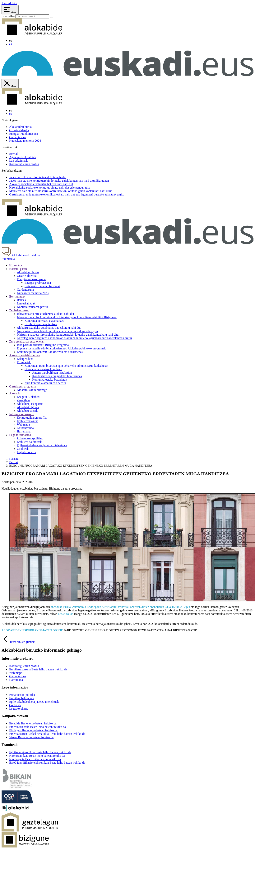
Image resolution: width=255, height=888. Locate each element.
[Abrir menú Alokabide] (10, 9)
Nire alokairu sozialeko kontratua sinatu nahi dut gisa (49, 187)
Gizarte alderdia (19, 130)
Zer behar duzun (19, 310)
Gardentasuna (17, 137)
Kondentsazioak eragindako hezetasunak (57, 376)
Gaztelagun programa (22, 386)
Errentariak (24, 362)
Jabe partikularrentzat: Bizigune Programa (43, 345)
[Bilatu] (51, 17)
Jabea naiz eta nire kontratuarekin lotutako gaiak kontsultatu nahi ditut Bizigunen (67, 317)
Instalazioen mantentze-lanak (42, 286)
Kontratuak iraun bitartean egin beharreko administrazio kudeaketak (66, 365)
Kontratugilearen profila (24, 164)
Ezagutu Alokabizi (28, 396)
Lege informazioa (20, 435)
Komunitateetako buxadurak (49, 379)
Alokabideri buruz (20, 126)
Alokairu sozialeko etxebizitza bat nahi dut (41, 184)
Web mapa (23, 424)
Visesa (31, 737)
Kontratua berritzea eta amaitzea (44, 320)
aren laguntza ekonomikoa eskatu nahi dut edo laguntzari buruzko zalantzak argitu (66, 194)
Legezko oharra (26, 452)
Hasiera (14, 458)
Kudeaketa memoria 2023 (33, 293)
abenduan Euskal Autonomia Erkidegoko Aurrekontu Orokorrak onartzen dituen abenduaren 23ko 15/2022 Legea (120, 607)
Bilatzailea (8, 16)
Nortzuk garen (18, 268)
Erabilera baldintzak (29, 441)
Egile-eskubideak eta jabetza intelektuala (42, 445)
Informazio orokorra (21, 414)
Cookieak (23, 448)
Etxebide (33, 723)
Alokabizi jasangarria (30, 403)
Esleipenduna (25, 358)
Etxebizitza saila (37, 726)
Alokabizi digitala (28, 407)
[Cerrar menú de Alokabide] (10, 83)
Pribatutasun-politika (30, 438)
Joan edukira (9, 3)
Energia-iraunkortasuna (23, 133)
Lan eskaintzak (18, 160)
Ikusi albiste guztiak (18, 642)
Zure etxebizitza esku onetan (26, 341)
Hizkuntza (15, 265)
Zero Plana (23, 400)
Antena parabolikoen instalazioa (52, 372)
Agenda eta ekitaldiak (22, 157)
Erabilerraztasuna (27, 421)
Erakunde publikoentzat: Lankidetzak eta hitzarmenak (50, 351)
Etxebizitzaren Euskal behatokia (47, 733)
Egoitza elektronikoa (40, 752)
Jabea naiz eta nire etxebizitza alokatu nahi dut (45, 313)
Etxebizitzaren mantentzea (41, 324)
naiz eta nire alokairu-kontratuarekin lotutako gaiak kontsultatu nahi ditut (60, 191)
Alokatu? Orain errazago (32, 390)
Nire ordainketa (37, 755)
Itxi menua (8, 258)
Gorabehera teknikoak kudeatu (43, 369)
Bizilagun (33, 730)
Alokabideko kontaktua (21, 255)
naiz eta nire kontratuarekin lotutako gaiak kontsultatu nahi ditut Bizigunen (59, 180)
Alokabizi (15, 393)
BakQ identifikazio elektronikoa (47, 762)
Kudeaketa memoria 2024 (25, 140)
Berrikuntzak (17, 296)
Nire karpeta (35, 759)
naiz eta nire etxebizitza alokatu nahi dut (37, 177)
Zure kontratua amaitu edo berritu (45, 383)
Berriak (13, 153)
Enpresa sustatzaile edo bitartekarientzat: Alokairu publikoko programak (61, 348)
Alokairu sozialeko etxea (24, 355)
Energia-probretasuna (38, 282)
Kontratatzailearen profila (33, 306)
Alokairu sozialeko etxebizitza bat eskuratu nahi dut (49, 327)
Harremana (23, 431)
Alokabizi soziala (27, 410)
